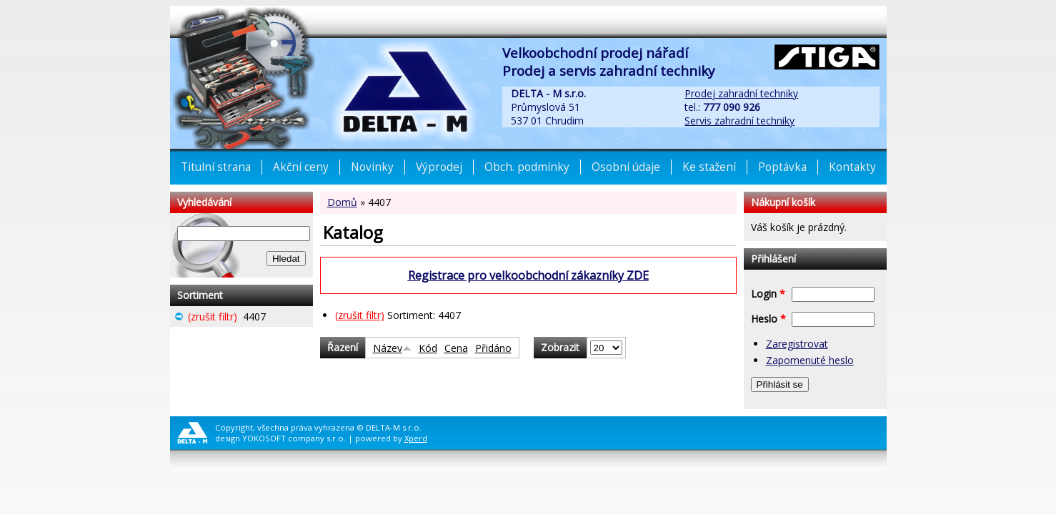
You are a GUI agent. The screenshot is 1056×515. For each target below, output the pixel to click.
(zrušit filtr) (359, 315)
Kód (428, 348)
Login (768, 293)
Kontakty (852, 167)
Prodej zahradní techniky (741, 93)
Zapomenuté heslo (810, 360)
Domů (342, 202)
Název (392, 348)
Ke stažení (709, 167)
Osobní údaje (626, 167)
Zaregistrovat (797, 343)
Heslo (768, 318)
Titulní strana (216, 167)
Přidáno (493, 348)
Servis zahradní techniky (739, 120)
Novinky (372, 167)
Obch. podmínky (526, 167)
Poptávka (782, 167)
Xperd (415, 438)
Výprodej (439, 167)
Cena (456, 348)
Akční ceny (301, 167)
